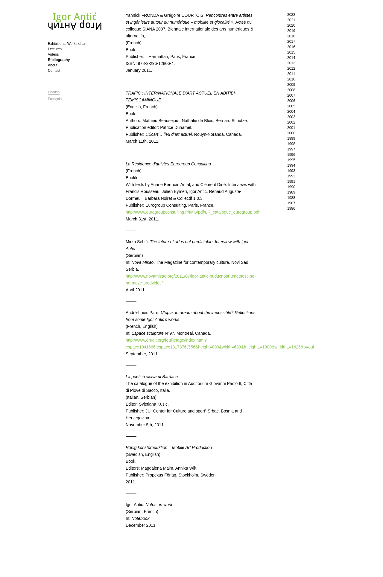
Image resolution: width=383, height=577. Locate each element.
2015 (291, 52)
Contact (54, 70)
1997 (291, 149)
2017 (291, 41)
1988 (291, 198)
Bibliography (59, 60)
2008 (291, 90)
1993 (291, 171)
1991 (291, 181)
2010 (291, 79)
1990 (291, 187)
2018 (291, 36)
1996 (291, 155)
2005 (291, 106)
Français (55, 99)
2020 (291, 25)
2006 (291, 101)
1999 (291, 138)
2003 (291, 117)
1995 (291, 160)
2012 (291, 68)
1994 (291, 165)
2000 (291, 133)
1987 (291, 203)
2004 (291, 111)
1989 (291, 192)
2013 (291, 63)
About (52, 65)
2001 (291, 128)
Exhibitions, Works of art (67, 44)
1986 (291, 208)
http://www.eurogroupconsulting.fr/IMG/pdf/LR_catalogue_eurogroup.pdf (192, 212)
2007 (291, 95)
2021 (291, 20)
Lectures (55, 49)
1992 (291, 176)
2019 (291, 31)
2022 (291, 15)
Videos (53, 54)
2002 (291, 122)
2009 (291, 85)
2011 (291, 74)
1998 (291, 144)
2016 (291, 47)
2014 (291, 58)
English (54, 92)
